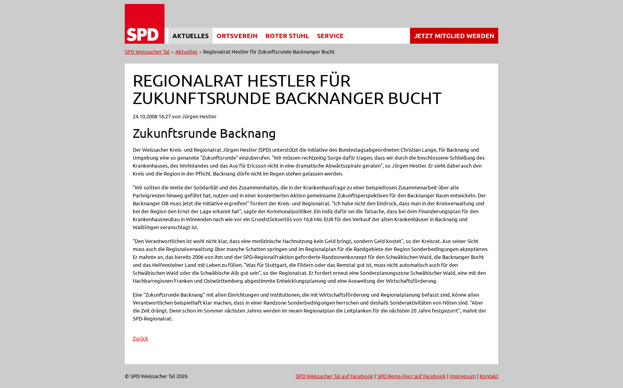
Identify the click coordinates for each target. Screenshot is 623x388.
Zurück (140, 338)
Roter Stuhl (287, 35)
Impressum (463, 376)
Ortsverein (237, 35)
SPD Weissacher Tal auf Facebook (334, 376)
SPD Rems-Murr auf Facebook (411, 376)
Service (330, 35)
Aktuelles (190, 35)
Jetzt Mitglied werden (454, 35)
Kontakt (489, 376)
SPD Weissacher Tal (147, 51)
